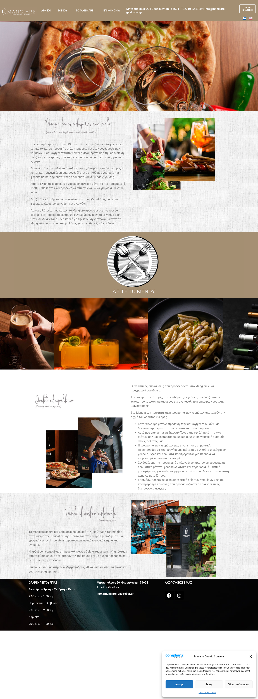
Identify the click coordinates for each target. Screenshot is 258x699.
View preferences (238, 684)
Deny (209, 684)
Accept (179, 684)
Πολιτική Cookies (207, 692)
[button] (251, 656)
